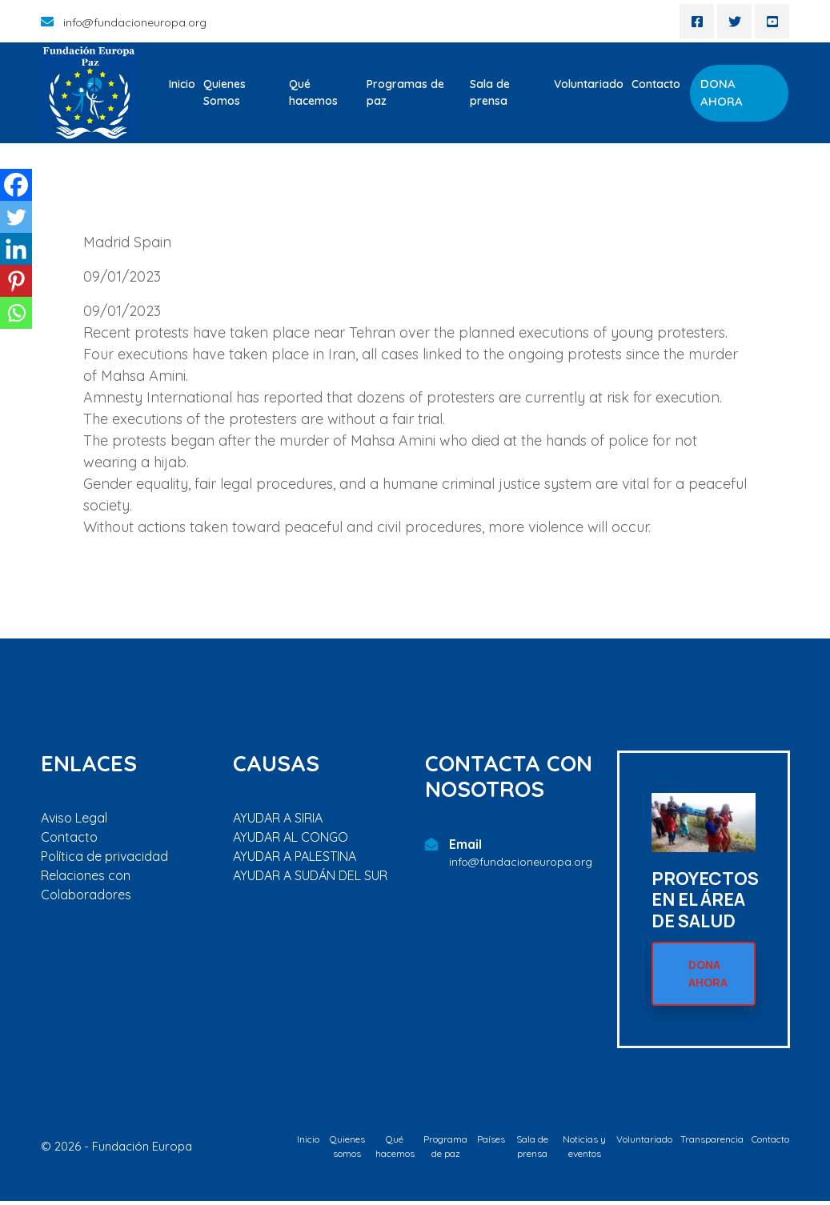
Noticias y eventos (584, 1150)
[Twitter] (16, 217)
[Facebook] (16, 185)
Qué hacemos (313, 92)
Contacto (656, 84)
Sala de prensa (490, 92)
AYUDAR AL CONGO (290, 837)
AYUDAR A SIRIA (278, 818)
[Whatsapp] (16, 313)
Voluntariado (589, 84)
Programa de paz (445, 1150)
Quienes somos (347, 1150)
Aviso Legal (74, 818)
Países (491, 1143)
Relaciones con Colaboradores (86, 885)
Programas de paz (405, 92)
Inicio (182, 84)
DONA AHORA (721, 93)
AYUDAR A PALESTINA (294, 856)
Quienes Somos (224, 92)
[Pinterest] (16, 281)
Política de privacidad (104, 856)
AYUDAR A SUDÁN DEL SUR (310, 875)
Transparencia (712, 1143)
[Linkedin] (16, 249)
